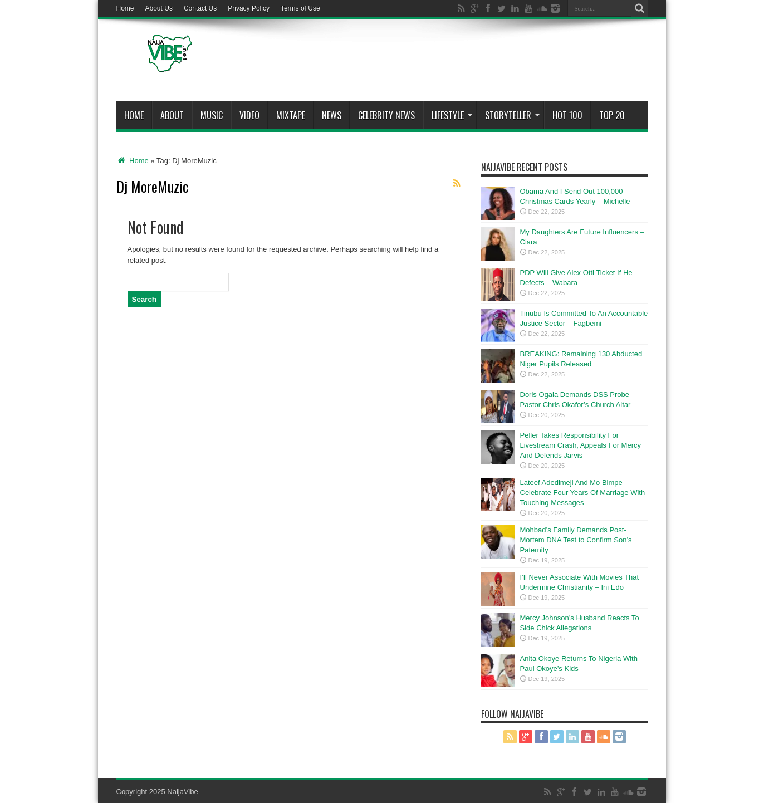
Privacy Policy (249, 8)
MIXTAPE (290, 115)
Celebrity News (386, 115)
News (331, 115)
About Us (159, 8)
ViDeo (249, 115)
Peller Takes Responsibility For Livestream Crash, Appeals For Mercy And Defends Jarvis (580, 445)
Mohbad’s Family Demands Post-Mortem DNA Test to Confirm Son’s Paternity (576, 540)
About (172, 115)
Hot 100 (567, 115)
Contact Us (200, 8)
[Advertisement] (445, 62)
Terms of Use (300, 8)
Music (211, 115)
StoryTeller (512, 115)
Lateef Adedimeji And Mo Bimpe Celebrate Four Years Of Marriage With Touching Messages (582, 492)
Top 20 (612, 115)
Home (125, 8)
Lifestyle (452, 115)
